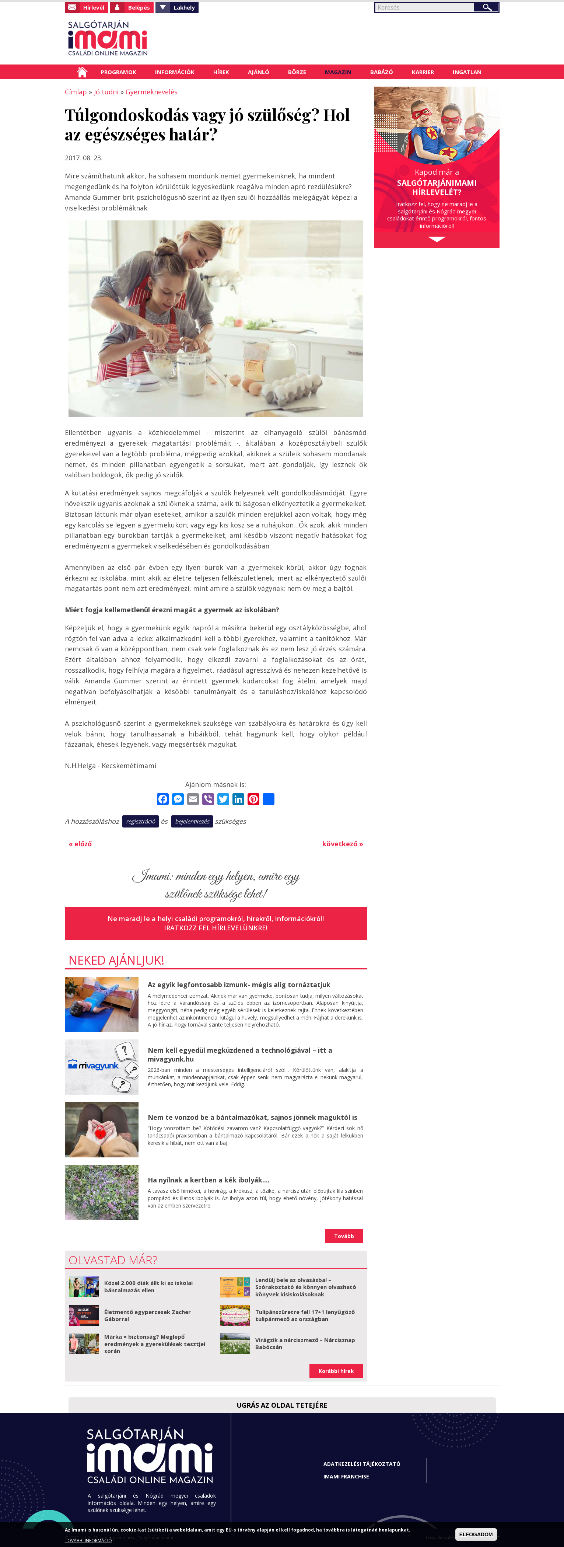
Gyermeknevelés (152, 91)
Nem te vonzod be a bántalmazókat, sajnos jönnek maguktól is (252, 1117)
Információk (175, 72)
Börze (297, 72)
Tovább (344, 1236)
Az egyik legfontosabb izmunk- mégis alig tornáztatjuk (239, 984)
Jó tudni (106, 91)
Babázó (381, 72)
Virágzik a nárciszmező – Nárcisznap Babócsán (305, 1343)
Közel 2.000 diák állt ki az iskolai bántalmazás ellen (148, 1286)
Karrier (423, 72)
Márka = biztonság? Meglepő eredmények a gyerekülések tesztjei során (154, 1344)
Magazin (338, 72)
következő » (342, 843)
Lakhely (184, 7)
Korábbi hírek (336, 1370)
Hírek (221, 72)
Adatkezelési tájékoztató (361, 1463)
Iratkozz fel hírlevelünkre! (215, 927)
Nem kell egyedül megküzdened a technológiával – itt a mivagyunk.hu (240, 1054)
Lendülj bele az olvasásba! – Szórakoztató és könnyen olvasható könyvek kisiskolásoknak (305, 1287)
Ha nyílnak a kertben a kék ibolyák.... (209, 1179)
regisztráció (140, 821)
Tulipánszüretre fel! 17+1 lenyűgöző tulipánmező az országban (305, 1315)
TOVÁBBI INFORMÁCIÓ (88, 1540)
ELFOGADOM (476, 1534)
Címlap (82, 72)
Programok (118, 72)
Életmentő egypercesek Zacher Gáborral (147, 1315)
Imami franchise (346, 1476)
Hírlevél (93, 7)
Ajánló (258, 72)
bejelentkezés (192, 821)
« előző (80, 843)
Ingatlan (467, 72)
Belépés (139, 7)
